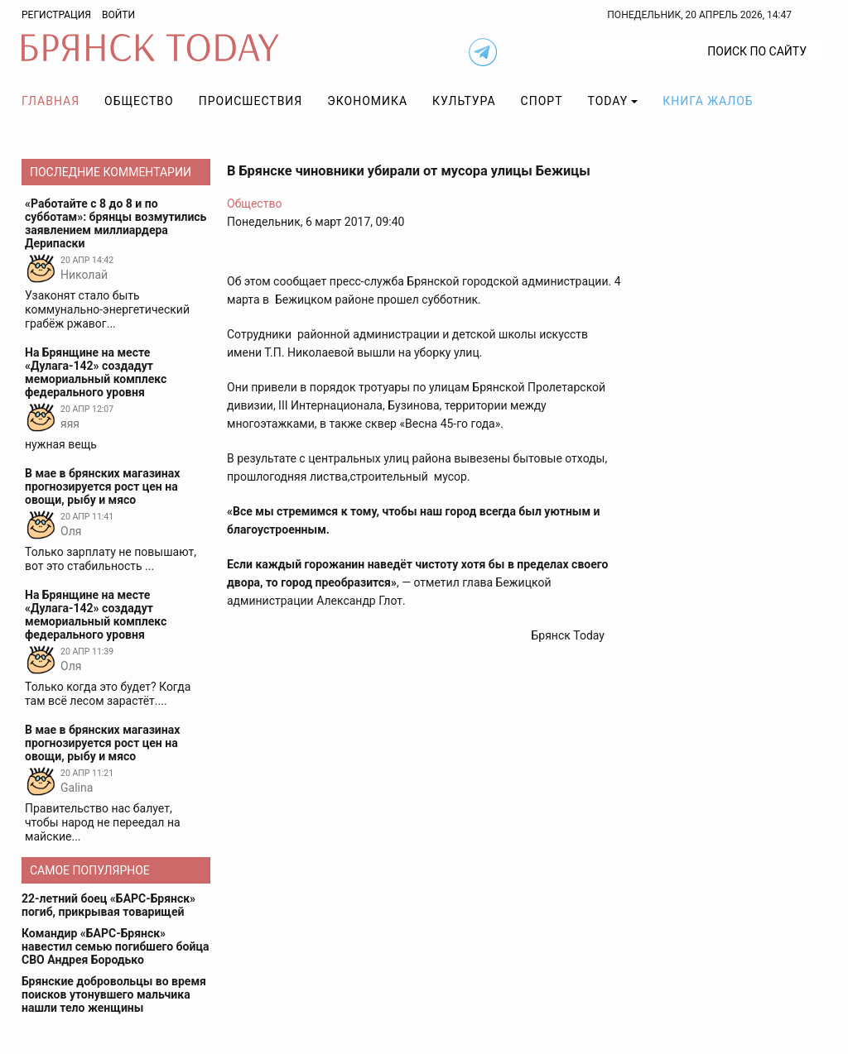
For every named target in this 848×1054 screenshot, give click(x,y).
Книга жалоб (707, 101)
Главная (51, 101)
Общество (139, 101)
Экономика (367, 101)
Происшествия (251, 101)
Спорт (542, 101)
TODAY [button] (608, 101)
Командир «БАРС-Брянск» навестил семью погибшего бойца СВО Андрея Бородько (115, 946)
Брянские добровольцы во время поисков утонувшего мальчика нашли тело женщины (114, 994)
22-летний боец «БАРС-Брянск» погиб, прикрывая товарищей (108, 905)
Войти (118, 15)
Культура (463, 101)
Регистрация (56, 15)
